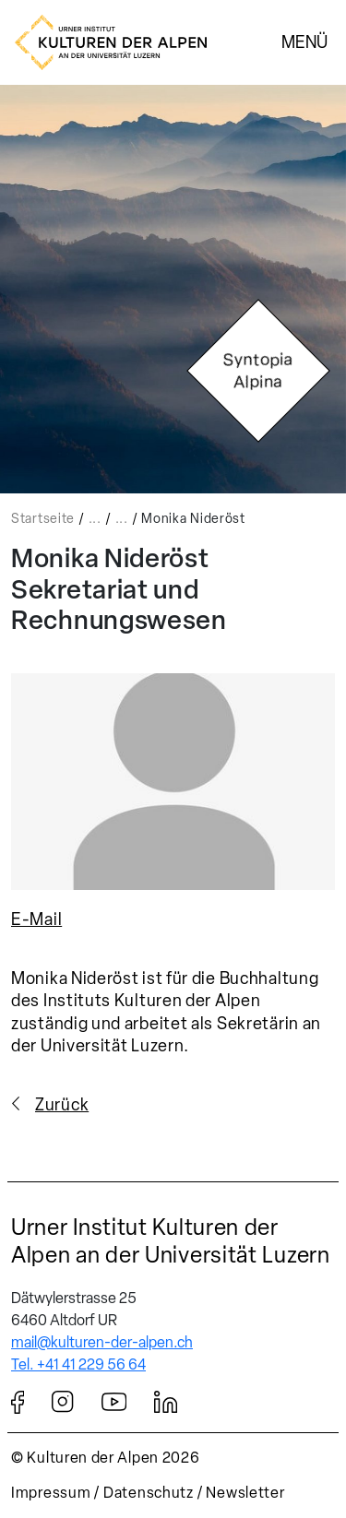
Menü (304, 41)
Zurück (62, 1105)
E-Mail (36, 919)
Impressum (50, 1492)
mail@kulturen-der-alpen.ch (102, 1342)
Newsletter (245, 1492)
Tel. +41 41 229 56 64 (78, 1364)
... (95, 519)
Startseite (43, 519)
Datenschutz (148, 1492)
